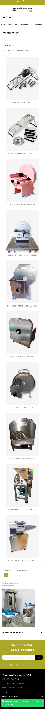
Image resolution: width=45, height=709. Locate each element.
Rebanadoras (10, 583)
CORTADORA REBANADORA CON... (22, 509)
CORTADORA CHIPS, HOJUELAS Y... (22, 560)
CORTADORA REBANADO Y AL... (22, 408)
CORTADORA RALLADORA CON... (22, 459)
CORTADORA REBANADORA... (22, 357)
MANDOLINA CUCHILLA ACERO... (22, 102)
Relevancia (22, 45)
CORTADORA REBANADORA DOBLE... (22, 204)
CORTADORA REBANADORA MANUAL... (22, 306)
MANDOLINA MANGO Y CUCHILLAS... (22, 153)
